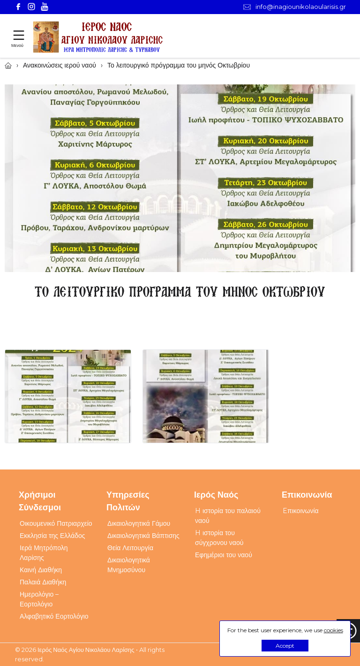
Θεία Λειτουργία (130, 548)
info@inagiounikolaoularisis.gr (294, 7)
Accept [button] (285, 645)
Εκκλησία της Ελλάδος (52, 535)
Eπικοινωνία (301, 511)
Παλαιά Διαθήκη (43, 582)
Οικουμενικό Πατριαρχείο (56, 523)
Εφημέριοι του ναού (223, 555)
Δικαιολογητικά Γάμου (138, 523)
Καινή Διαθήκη (41, 570)
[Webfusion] (98, 37)
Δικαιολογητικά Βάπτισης (143, 535)
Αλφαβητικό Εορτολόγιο (54, 616)
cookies (333, 630)
